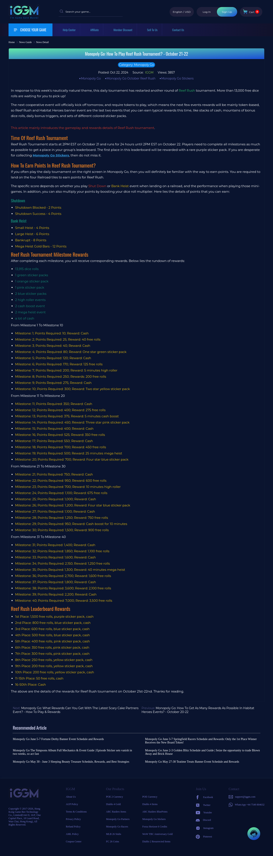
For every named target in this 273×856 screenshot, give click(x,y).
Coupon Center (73, 841)
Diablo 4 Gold (113, 804)
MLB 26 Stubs (113, 834)
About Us (71, 796)
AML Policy (72, 834)
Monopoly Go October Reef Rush (131, 78)
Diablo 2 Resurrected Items (156, 841)
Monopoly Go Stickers (177, 78)
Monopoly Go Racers (117, 826)
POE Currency (149, 796)
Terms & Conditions (76, 811)
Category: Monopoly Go (136, 65)
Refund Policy (73, 826)
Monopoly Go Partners (117, 819)
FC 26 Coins (112, 841)
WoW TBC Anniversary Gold (157, 834)
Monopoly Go (91, 78)
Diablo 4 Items (149, 804)
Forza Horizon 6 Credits (154, 826)
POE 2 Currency (114, 796)
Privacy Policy (73, 819)
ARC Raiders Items (116, 811)
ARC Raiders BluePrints (154, 811)
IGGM (149, 72)
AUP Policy (72, 804)
